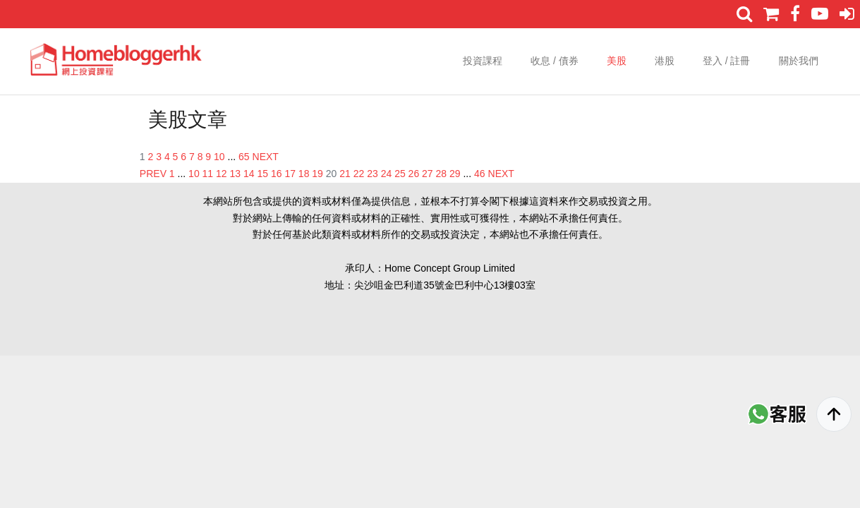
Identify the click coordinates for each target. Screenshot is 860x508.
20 (331, 173)
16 (276, 173)
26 (414, 173)
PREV (153, 173)
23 (372, 173)
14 (249, 173)
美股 (616, 60)
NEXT (266, 156)
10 (219, 156)
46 (479, 173)
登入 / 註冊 (727, 60)
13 (235, 173)
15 (262, 173)
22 (359, 173)
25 (400, 173)
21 (345, 173)
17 (290, 173)
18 (304, 173)
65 (244, 156)
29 (455, 173)
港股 (664, 60)
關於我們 (798, 60)
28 (441, 173)
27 (427, 173)
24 (386, 173)
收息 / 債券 (555, 60)
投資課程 (482, 60)
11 (208, 173)
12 (221, 173)
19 (317, 173)
